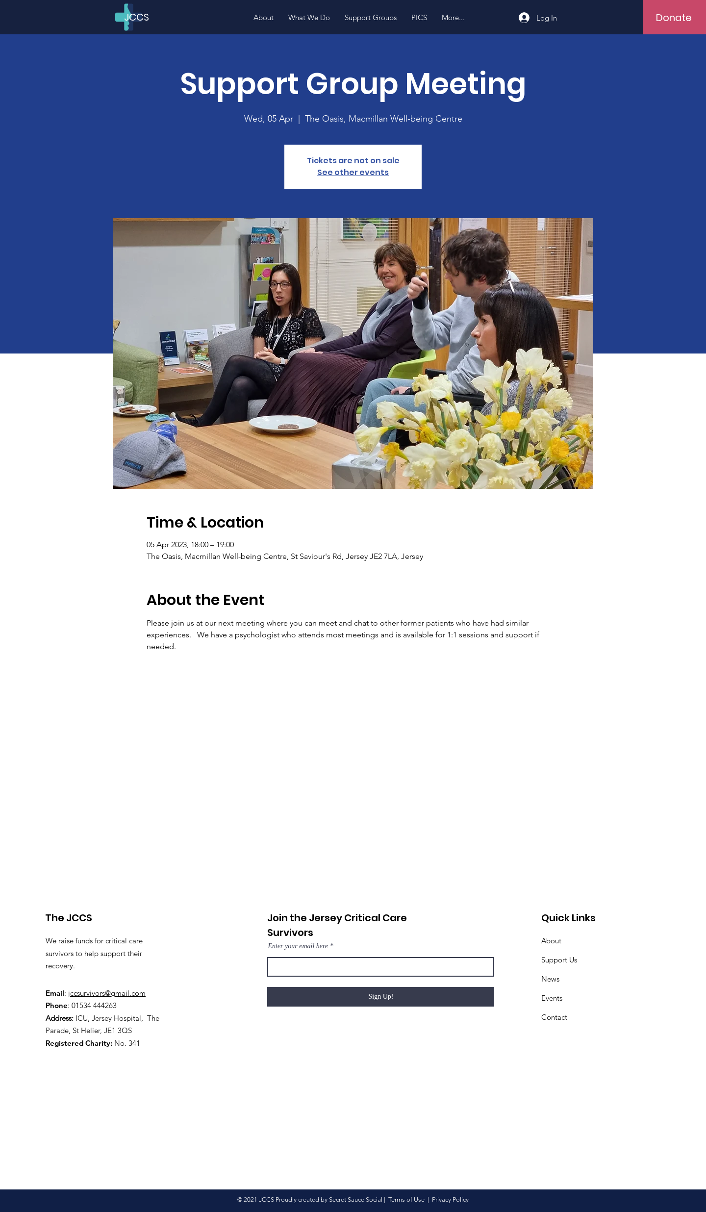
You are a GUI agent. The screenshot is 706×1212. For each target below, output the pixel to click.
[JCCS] (141, 17)
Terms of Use (406, 1199)
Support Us (559, 959)
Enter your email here (298, 946)
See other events (353, 172)
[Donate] (674, 17)
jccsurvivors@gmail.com (107, 993)
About (551, 940)
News (550, 979)
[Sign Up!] (380, 997)
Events (551, 998)
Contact (554, 1017)
